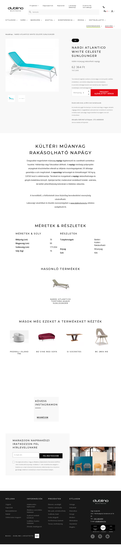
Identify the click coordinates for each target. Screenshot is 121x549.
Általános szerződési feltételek (34, 516)
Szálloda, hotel (53, 519)
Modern (72, 522)
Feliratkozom (51, 460)
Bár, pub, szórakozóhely (57, 516)
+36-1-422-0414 (98, 523)
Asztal (50, 20)
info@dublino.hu (100, 526)
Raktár (8, 519)
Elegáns (72, 532)
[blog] (108, 541)
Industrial (72, 512)
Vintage (72, 509)
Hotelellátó (97, 20)
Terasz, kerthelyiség (55, 528)
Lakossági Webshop (72, 6)
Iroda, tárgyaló (53, 522)
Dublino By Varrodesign (87, 6)
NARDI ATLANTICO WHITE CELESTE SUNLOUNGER (35, 34)
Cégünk (8, 509)
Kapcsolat (61, 5)
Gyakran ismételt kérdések (33, 521)
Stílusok (11, 20)
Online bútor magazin (13, 522)
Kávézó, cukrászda (55, 512)
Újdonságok (94, 26)
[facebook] (93, 541)
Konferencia (66, 20)
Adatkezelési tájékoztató (31, 510)
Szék (24, 20)
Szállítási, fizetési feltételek (33, 527)
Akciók (110, 26)
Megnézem (41, 423)
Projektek (34, 5)
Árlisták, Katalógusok (34, 531)
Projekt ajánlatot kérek (104, 93)
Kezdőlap (9, 34)
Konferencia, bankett (55, 525)
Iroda (82, 20)
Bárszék (36, 20)
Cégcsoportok (48, 5)
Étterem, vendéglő (54, 509)
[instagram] (100, 541)
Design (71, 519)
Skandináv (73, 528)
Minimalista (73, 525)
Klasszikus (73, 516)
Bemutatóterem (11, 516)
